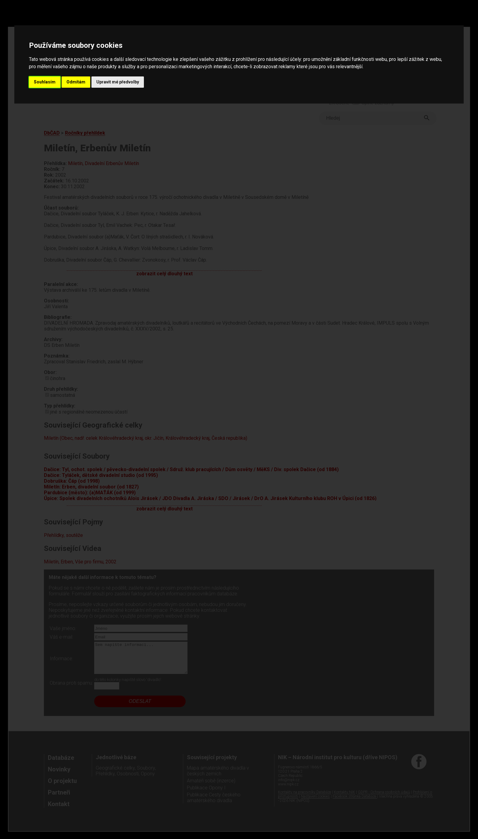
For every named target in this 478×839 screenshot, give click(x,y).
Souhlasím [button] (44, 81)
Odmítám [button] (75, 81)
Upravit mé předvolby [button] (117, 81)
